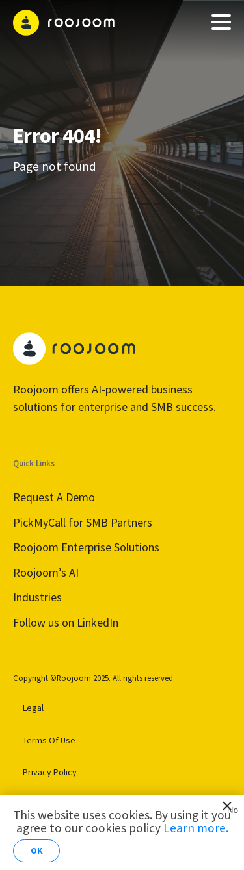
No (230, 808)
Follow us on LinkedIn (65, 622)
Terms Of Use (49, 740)
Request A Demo (54, 497)
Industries (37, 597)
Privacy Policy (50, 772)
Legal (33, 708)
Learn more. (195, 828)
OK (37, 850)
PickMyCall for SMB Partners (82, 522)
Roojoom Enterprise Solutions (86, 547)
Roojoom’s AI (46, 572)
